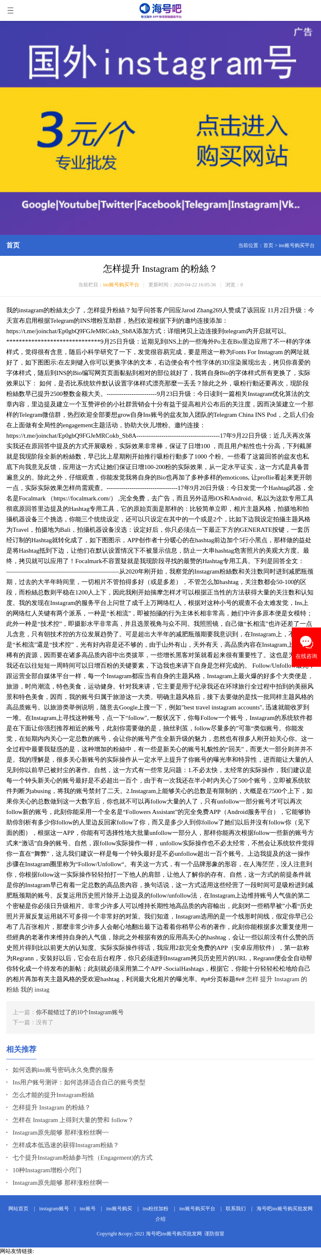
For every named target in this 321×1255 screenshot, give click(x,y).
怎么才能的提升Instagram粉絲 (53, 1095)
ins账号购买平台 (297, 245)
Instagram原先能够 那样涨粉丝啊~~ (61, 1132)
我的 (26, 989)
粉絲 (12, 989)
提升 (266, 979)
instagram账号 (54, 1209)
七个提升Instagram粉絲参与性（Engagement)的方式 (83, 1157)
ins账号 (88, 1209)
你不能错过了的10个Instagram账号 (80, 1012)
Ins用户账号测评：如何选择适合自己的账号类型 (79, 1082)
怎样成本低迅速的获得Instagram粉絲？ (66, 1145)
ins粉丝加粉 (155, 1209)
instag (42, 989)
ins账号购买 (119, 1209)
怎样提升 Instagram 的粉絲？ (52, 1107)
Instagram (286, 979)
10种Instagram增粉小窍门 (47, 1170)
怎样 (252, 979)
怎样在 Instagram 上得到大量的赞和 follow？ (73, 1120)
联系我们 (236, 1209)
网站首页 (18, 1209)
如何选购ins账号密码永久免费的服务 (63, 1069)
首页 (268, 245)
